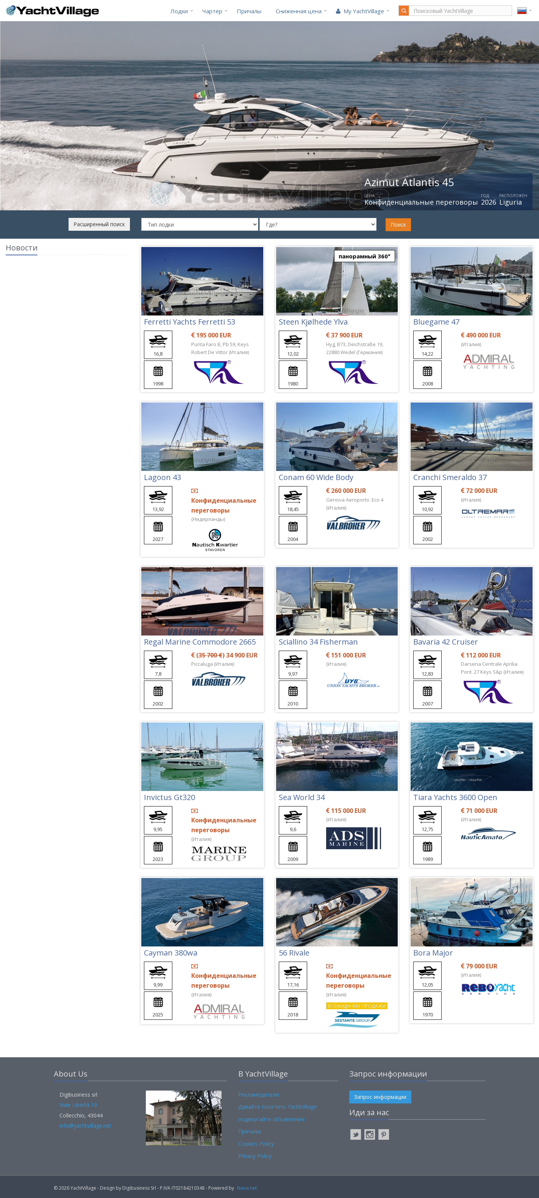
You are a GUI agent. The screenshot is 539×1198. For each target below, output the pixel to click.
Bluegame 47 (436, 322)
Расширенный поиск (99, 224)
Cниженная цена (299, 11)
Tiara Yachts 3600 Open (455, 797)
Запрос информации (380, 1096)
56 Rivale (294, 953)
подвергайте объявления (271, 1119)
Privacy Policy (255, 1155)
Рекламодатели (258, 1094)
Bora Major (433, 953)
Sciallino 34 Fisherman (318, 642)
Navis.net (247, 1188)
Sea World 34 (302, 797)
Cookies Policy (256, 1143)
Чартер (212, 11)
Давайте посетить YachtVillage (277, 1106)
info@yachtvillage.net (85, 1125)
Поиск (398, 224)
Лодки (179, 11)
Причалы (249, 11)
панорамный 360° (365, 256)
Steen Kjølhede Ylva (313, 322)
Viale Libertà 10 (78, 1104)
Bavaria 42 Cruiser (445, 642)
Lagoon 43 (162, 477)
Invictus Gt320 (169, 797)
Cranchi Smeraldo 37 (450, 477)
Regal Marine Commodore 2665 (200, 642)
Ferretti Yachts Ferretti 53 (189, 322)
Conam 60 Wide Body (316, 477)
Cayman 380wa (170, 953)
